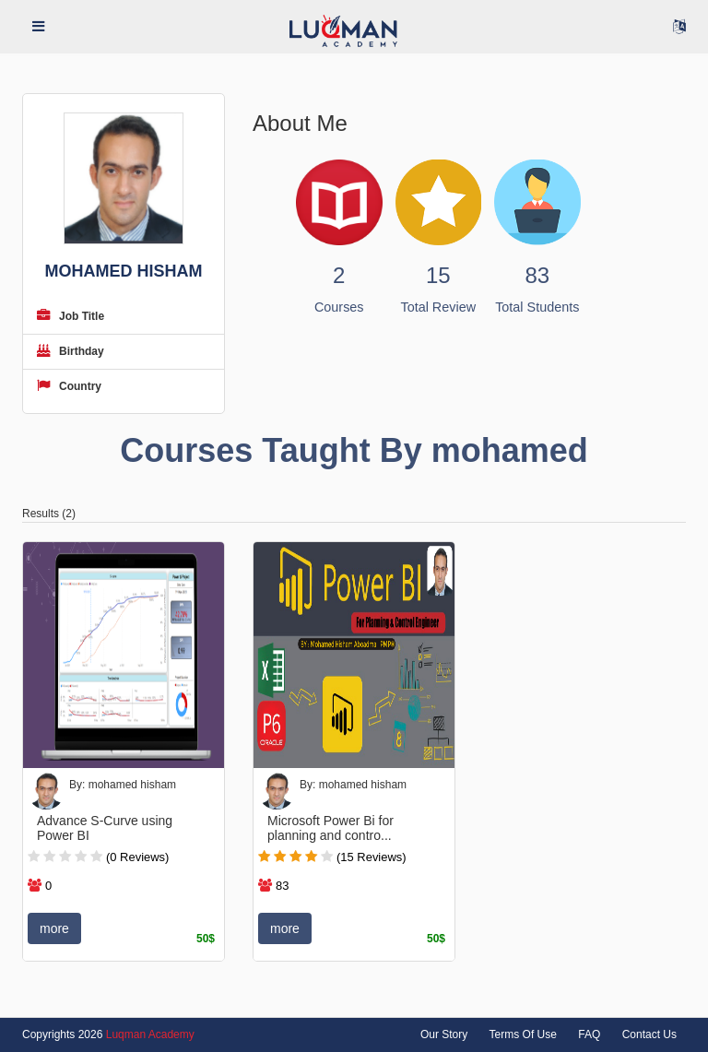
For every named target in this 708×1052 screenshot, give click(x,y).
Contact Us (649, 1034)
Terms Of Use (523, 1034)
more (54, 928)
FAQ (589, 1034)
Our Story (443, 1034)
